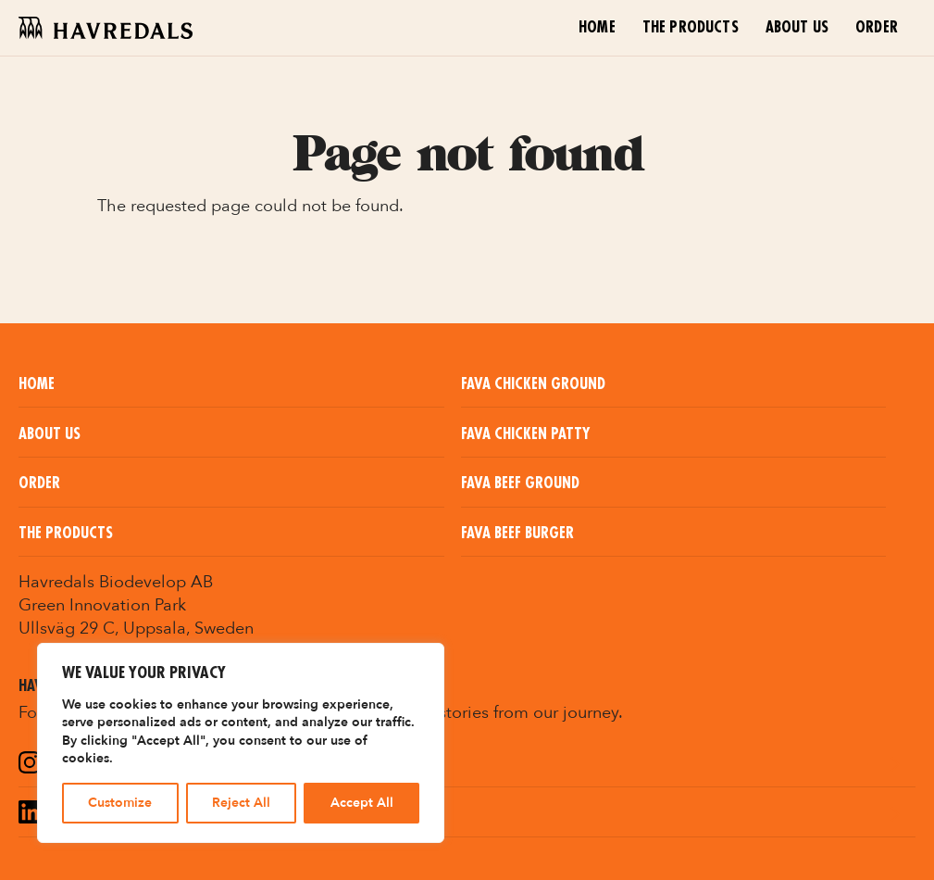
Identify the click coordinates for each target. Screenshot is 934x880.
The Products (690, 27)
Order (876, 27)
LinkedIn (78, 814)
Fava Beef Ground (520, 483)
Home (597, 27)
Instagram (87, 764)
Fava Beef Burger (517, 533)
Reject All (241, 802)
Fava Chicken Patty (525, 434)
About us (797, 27)
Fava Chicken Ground (533, 384)
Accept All (361, 802)
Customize (120, 802)
